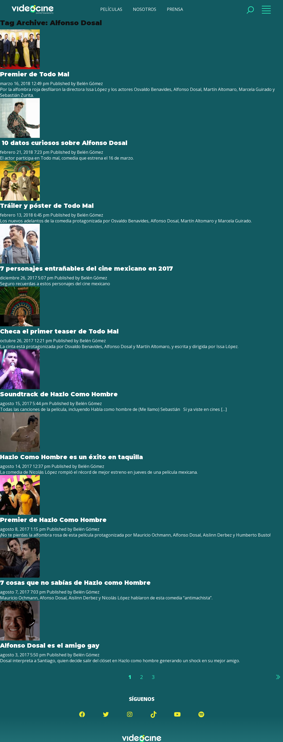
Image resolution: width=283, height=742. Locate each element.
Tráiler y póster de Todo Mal (47, 205)
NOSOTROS (144, 9)
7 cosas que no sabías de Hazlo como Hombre (75, 582)
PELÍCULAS (111, 9)
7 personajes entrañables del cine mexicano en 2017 (86, 268)
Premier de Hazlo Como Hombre (53, 520)
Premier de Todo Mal (34, 74)
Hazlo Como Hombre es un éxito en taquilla (71, 457)
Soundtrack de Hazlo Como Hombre (59, 394)
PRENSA (175, 9)
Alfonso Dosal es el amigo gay (49, 645)
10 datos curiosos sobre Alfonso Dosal (63, 143)
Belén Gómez (90, 83)
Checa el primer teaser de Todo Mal (59, 331)
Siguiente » (277, 676)
